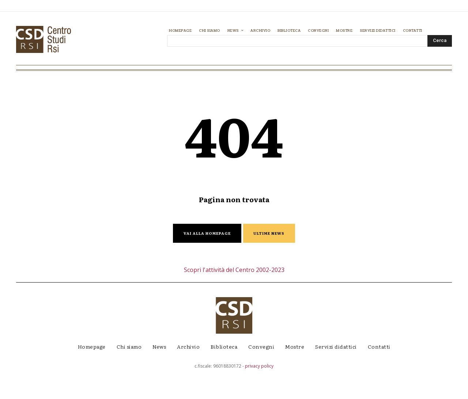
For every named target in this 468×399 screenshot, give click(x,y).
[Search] (439, 41)
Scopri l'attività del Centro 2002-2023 (234, 298)
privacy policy (259, 394)
